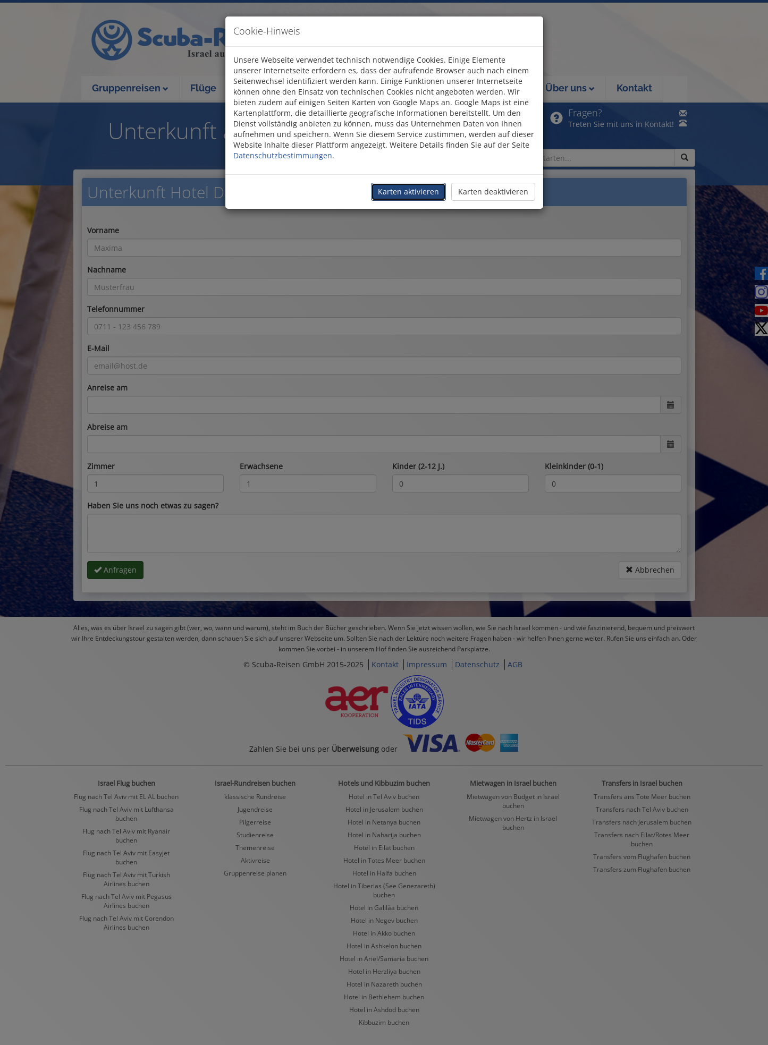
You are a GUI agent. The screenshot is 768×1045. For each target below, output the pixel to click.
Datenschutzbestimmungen (282, 155)
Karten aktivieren (408, 191)
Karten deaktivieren (493, 191)
